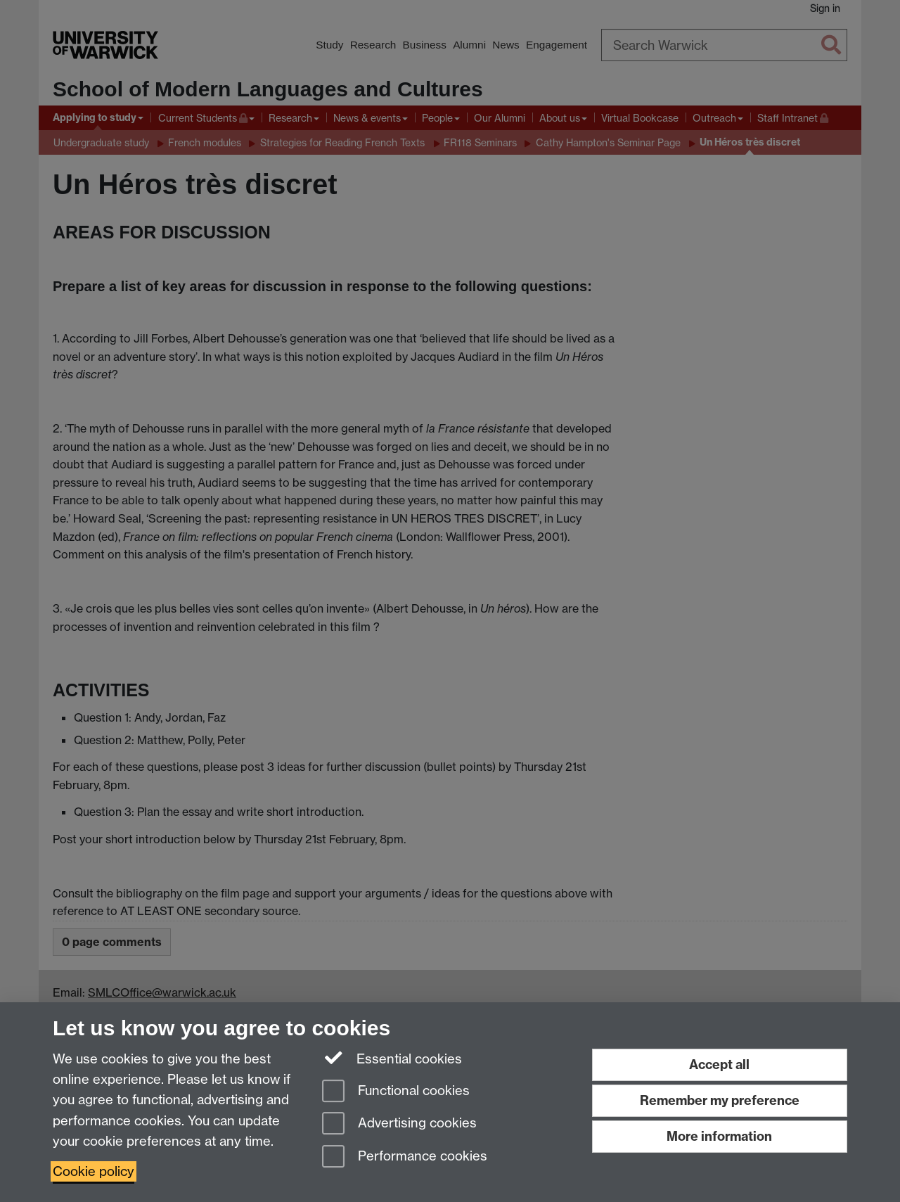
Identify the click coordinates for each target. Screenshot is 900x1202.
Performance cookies (404, 1157)
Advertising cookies (399, 1124)
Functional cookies (396, 1092)
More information (719, 1136)
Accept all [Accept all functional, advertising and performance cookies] (719, 1064)
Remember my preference (719, 1100)
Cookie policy (93, 1171)
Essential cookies (392, 1058)
